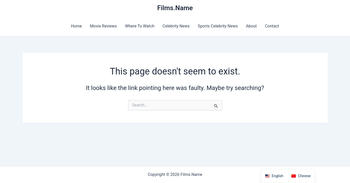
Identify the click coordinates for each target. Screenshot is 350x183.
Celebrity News (176, 26)
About (251, 26)
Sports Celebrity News (218, 26)
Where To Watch (140, 26)
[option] (301, 176)
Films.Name (175, 8)
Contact (272, 26)
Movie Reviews (103, 26)
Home (76, 26)
